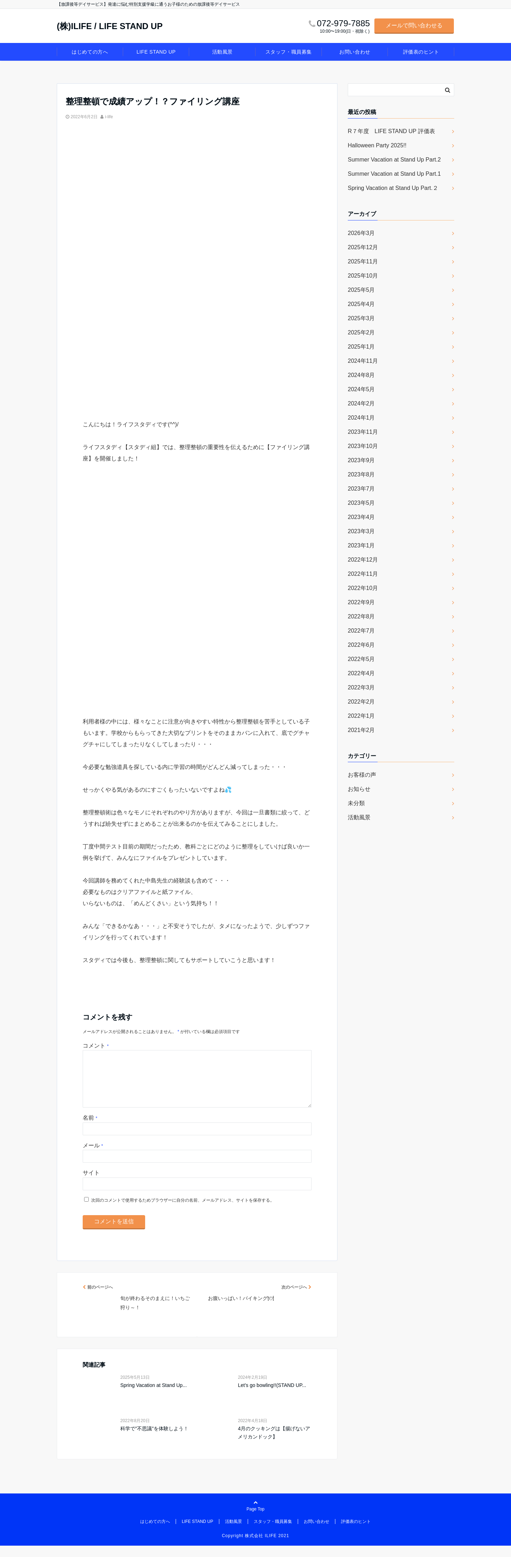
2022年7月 (361, 631)
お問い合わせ (354, 52)
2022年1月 (361, 716)
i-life (109, 116)
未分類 (356, 803)
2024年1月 (361, 418)
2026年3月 (361, 233)
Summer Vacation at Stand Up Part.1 (394, 174)
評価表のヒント (421, 52)
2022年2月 (361, 702)
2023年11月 (363, 432)
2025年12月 (363, 247)
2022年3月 (361, 687)
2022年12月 (363, 560)
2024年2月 (361, 403)
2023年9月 (361, 460)
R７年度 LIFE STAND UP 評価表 (391, 131)
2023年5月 (361, 503)
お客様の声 (362, 775)
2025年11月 (363, 261)
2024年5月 (361, 389)
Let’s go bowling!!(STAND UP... (272, 1396)
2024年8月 (361, 375)
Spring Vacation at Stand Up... (153, 1396)
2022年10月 (363, 588)
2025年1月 (361, 347)
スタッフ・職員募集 (288, 52)
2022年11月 (363, 574)
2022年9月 (361, 602)
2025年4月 (361, 304)
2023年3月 (361, 531)
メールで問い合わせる (414, 25)
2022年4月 (361, 673)
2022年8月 (361, 616)
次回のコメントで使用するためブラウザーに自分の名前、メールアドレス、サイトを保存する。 (182, 1211)
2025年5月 (361, 290)
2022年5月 (361, 659)
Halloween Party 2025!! (377, 145)
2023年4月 (361, 517)
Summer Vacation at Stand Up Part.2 (394, 160)
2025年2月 (361, 332)
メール (93, 1157)
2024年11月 (363, 361)
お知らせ (359, 789)
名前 (90, 1129)
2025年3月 (361, 318)
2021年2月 (361, 730)
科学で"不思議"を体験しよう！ (154, 1440)
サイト (91, 1184)
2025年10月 (363, 276)
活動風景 (222, 52)
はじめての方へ (90, 52)
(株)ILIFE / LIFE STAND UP (110, 26)
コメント (96, 1046)
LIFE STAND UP (156, 52)
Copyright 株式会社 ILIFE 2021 (255, 1547)
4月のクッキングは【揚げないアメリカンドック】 (274, 1444)
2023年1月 (361, 545)
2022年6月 (361, 645)
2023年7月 (361, 489)
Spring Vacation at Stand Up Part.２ (393, 188)
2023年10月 (363, 446)
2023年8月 (361, 474)
